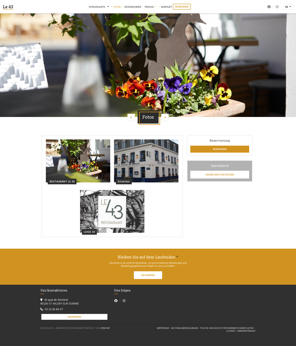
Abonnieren (148, 275)
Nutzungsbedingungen (185, 328)
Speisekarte (99, 7)
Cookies (231, 330)
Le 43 (8, 6)
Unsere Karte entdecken (219, 174)
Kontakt (166, 6)
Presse (149, 6)
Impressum (164, 328)
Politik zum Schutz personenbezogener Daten (228, 328)
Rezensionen (132, 6)
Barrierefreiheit (246, 330)
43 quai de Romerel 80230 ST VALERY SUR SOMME (59, 301)
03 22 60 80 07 (54, 309)
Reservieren (182, 6)
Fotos (117, 6)
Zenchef (105, 328)
